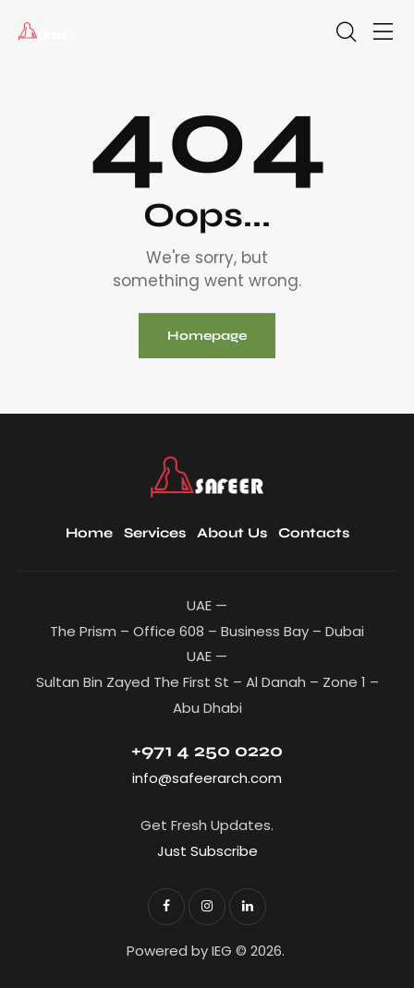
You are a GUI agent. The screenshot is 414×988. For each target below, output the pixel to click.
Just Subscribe (207, 851)
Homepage (207, 335)
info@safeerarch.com (207, 778)
